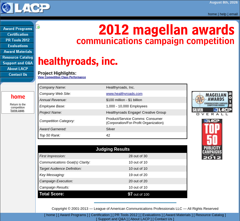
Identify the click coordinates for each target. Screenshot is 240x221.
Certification (100, 215)
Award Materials (178, 215)
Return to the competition (18, 107)
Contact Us (163, 219)
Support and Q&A (112, 219)
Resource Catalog (210, 215)
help (223, 14)
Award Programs (73, 215)
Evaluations (151, 215)
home (212, 14)
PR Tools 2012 (126, 215)
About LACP (139, 219)
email (233, 14)
